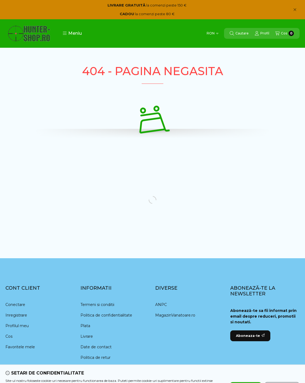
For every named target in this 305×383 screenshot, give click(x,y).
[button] (72, 33)
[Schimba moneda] (212, 33)
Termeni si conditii (97, 304)
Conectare (15, 304)
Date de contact (96, 346)
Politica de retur (95, 357)
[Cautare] (239, 33)
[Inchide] (295, 9)
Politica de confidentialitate (106, 315)
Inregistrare (16, 315)
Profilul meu (17, 325)
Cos (8, 336)
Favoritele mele (20, 346)
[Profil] (262, 33)
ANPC (161, 304)
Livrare (86, 336)
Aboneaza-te (250, 336)
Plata (85, 325)
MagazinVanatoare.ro (175, 315)
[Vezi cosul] (284, 33)
